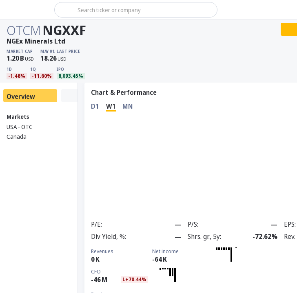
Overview (21, 96)
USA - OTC (20, 127)
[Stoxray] (26, 9)
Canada (17, 136)
